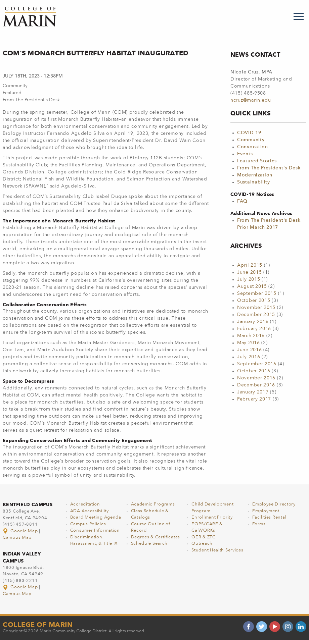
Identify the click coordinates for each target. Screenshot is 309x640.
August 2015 (252, 286)
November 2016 (256, 378)
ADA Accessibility (89, 511)
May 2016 (248, 342)
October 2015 (253, 300)
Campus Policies (88, 524)
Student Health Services (217, 550)
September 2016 (256, 364)
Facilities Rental (269, 517)
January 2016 (252, 321)
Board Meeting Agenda (95, 517)
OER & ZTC (203, 537)
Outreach (202, 543)
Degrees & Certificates (155, 537)
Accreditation (85, 504)
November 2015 (256, 307)
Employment (265, 511)
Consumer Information (95, 530)
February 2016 (254, 328)
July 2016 (248, 357)
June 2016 (249, 350)
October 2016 (253, 371)
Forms (259, 524)
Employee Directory (274, 504)
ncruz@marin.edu (250, 100)
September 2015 (256, 293)
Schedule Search (149, 543)
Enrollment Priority (211, 517)
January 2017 (252, 392)
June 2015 (249, 272)
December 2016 (256, 385)
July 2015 (248, 279)
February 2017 (254, 399)
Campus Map (17, 537)
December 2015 (256, 314)
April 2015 (249, 265)
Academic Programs (153, 504)
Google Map (21, 531)
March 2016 (251, 335)
